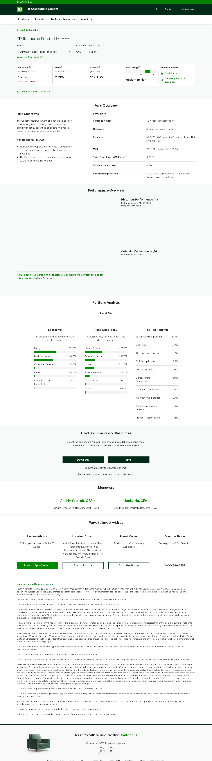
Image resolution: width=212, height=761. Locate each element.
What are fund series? (29, 50)
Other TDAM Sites (24, 2)
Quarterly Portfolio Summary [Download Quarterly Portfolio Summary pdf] (175, 73)
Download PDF (28, 84)
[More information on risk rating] (139, 60)
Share (45, 84)
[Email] (128, 452)
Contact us (128, 725)
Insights (40, 19)
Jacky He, (135, 493)
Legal (71, 751)
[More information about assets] (99, 60)
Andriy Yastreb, (76, 493)
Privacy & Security (55, 751)
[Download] (83, 452)
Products (24, 19)
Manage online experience (152, 751)
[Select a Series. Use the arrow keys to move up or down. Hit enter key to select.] (45, 44)
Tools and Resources (64, 19)
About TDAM (114, 751)
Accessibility (97, 751)
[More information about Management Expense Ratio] (61, 60)
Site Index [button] (130, 751)
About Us (87, 19)
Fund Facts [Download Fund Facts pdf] (170, 66)
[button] (157, 9)
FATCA (83, 751)
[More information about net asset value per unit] (30, 60)
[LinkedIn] (111, 741)
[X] (101, 741)
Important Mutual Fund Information (35, 574)
